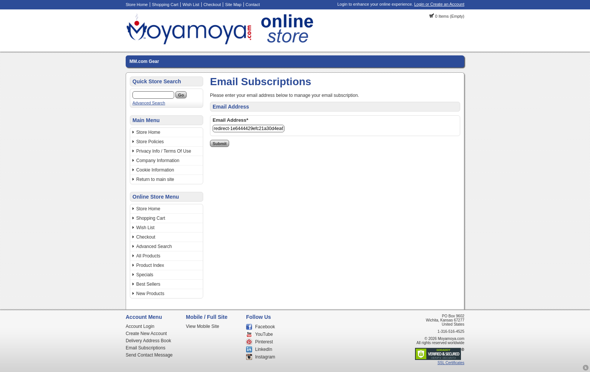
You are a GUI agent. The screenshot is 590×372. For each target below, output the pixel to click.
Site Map (233, 4)
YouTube (264, 334)
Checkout (212, 4)
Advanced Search (148, 103)
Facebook (265, 326)
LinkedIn (263, 349)
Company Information (157, 160)
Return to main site (155, 179)
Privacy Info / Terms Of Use (163, 151)
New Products (150, 293)
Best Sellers (148, 284)
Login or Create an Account (439, 4)
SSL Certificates (451, 363)
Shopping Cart (165, 4)
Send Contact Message (149, 355)
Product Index (150, 265)
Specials (144, 274)
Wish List (190, 4)
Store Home (137, 4)
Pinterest (264, 341)
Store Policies (150, 141)
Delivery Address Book (148, 340)
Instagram (265, 357)
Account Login (140, 326)
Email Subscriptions (145, 348)
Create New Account (146, 333)
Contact (253, 4)
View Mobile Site (202, 326)
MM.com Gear (144, 61)
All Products (148, 256)
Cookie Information (155, 170)
